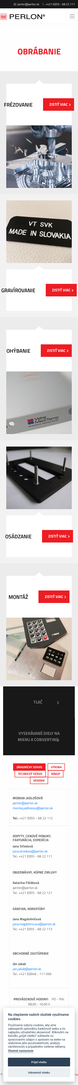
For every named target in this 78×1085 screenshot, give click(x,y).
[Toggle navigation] (72, 16)
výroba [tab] (56, 767)
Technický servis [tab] (30, 774)
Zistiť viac (60, 104)
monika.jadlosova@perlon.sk (33, 808)
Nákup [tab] (55, 774)
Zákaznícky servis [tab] (29, 767)
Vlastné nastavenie (20, 1051)
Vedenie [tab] (39, 780)
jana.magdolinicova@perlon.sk (34, 923)
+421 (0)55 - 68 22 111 (58, 4)
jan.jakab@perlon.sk (27, 968)
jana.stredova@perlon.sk (30, 851)
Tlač (37, 702)
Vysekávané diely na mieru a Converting (39, 736)
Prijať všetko (39, 1062)
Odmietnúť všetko (39, 1072)
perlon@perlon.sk (26, 4)
